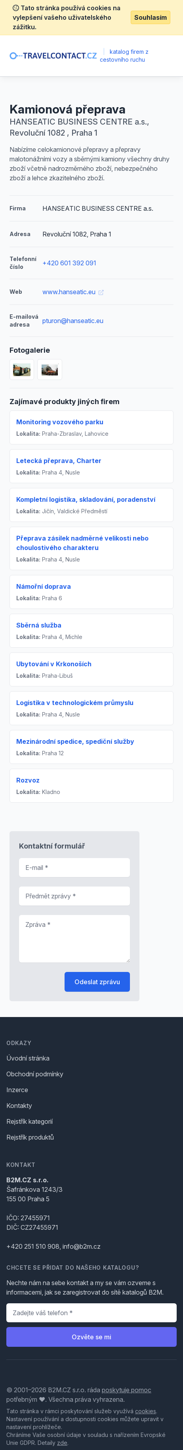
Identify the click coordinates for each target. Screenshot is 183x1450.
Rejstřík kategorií (29, 1121)
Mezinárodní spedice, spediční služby (75, 741)
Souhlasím (150, 17)
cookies (145, 1411)
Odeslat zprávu (97, 982)
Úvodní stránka (28, 1058)
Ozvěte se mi (91, 1337)
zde (62, 1442)
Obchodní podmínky (34, 1074)
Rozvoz (28, 780)
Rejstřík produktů (30, 1137)
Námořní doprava (43, 586)
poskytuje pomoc (126, 1390)
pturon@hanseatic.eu (72, 321)
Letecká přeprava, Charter (58, 461)
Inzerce (17, 1090)
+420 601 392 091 (69, 263)
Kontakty (19, 1106)
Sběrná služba (38, 625)
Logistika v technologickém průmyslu (74, 703)
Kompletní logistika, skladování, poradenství (85, 499)
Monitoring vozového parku (59, 422)
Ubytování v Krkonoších (54, 664)
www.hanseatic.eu (72, 292)
